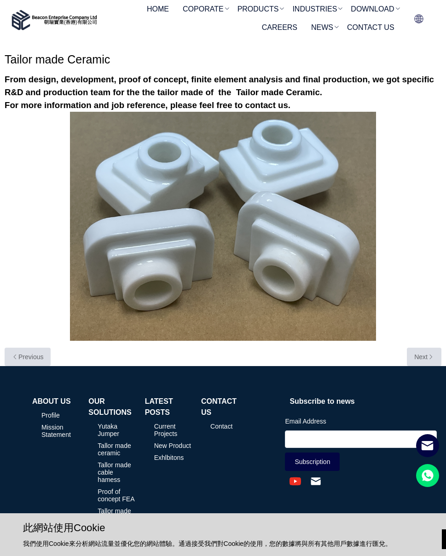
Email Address (305, 421)
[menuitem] (158, 9)
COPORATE (203, 9)
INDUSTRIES (314, 9)
